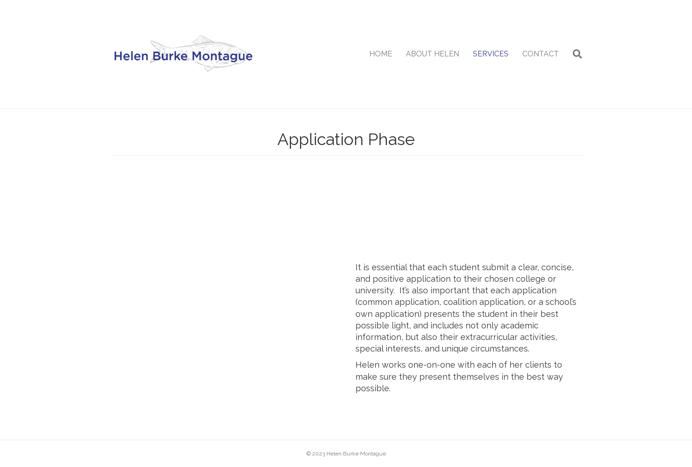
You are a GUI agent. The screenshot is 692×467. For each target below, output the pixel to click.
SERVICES (490, 53)
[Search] (574, 54)
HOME (380, 53)
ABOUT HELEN (432, 53)
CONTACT (540, 53)
